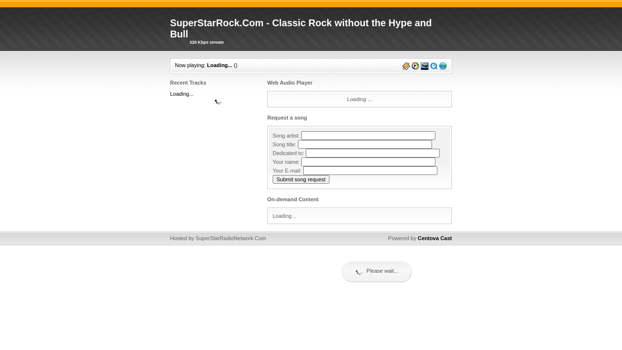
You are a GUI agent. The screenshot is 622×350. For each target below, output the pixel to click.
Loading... (219, 65)
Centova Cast (435, 238)
